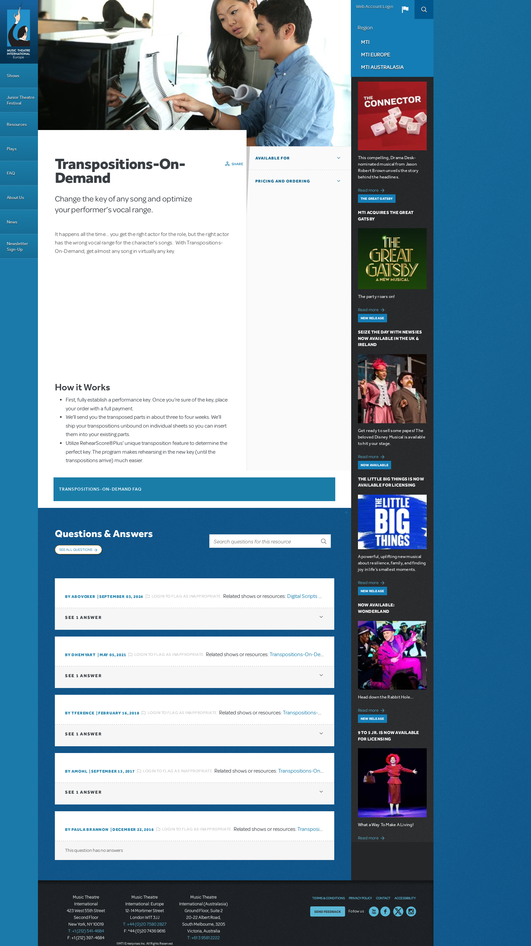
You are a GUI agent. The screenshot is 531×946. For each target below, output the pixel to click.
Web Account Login (374, 6)
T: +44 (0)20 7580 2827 (145, 915)
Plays (12, 149)
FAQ (11, 173)
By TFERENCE (79, 704)
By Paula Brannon (87, 820)
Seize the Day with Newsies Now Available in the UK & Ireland (390, 338)
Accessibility (405, 889)
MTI (365, 42)
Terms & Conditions (328, 889)
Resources (17, 124)
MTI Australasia (382, 67)
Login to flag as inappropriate (186, 587)
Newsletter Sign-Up (17, 246)
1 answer (83, 608)
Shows (13, 76)
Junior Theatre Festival (21, 100)
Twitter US (398, 903)
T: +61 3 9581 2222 (203, 929)
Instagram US (411, 903)
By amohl (76, 762)
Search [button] (424, 9)
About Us (15, 197)
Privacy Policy (360, 889)
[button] (405, 9)
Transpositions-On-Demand (302, 645)
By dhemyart (80, 646)
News (12, 222)
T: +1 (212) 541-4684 (86, 922)
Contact (383, 889)
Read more (372, 189)
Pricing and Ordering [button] (282, 181)
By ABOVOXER (80, 587)
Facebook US (385, 903)
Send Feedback (327, 903)
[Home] (19, 32)
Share (237, 164)
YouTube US (374, 903)
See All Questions (75, 549)
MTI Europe (375, 54)
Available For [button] (272, 158)
